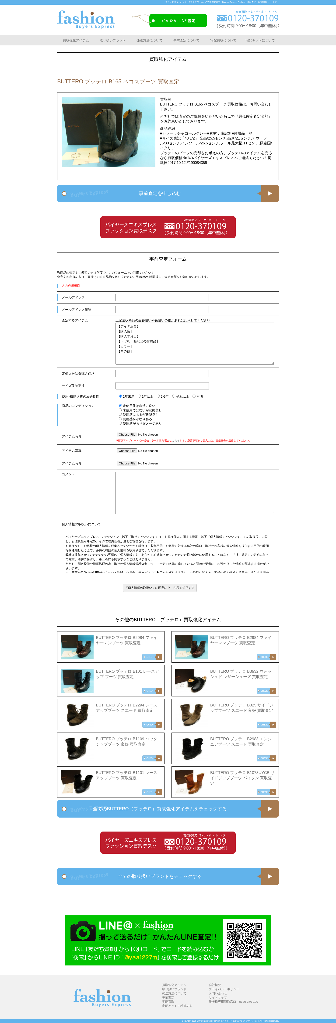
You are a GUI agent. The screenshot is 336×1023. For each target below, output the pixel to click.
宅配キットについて (260, 40)
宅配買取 (168, 1001)
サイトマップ (218, 997)
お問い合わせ (218, 993)
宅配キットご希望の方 (177, 1006)
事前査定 (168, 997)
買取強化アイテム (76, 40)
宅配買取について (223, 40)
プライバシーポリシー (224, 989)
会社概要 (215, 985)
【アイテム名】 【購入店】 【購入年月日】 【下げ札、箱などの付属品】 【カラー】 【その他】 (195, 344)
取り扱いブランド (113, 40)
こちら (176, 440)
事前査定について (186, 40)
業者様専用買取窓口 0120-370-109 (233, 1001)
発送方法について (149, 40)
